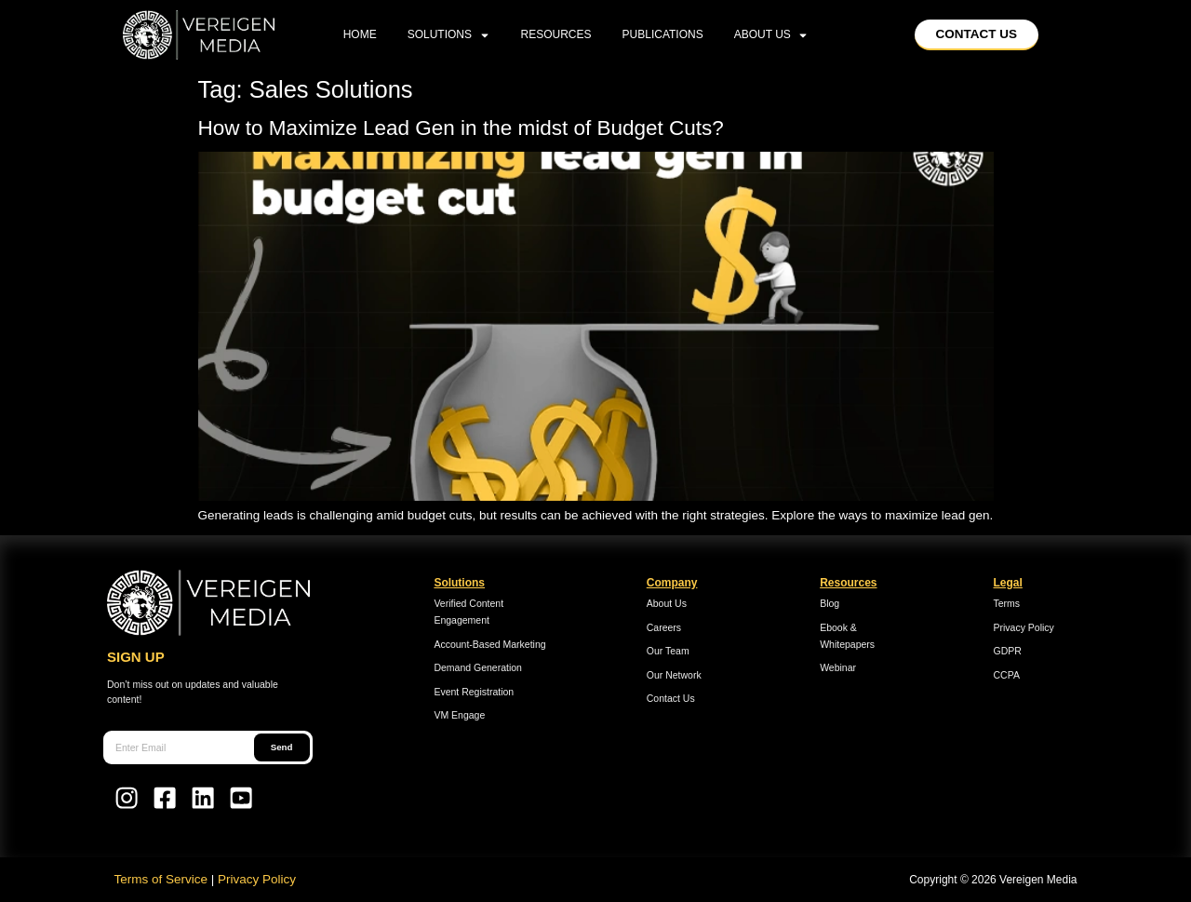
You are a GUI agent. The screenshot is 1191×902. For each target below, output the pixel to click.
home (360, 34)
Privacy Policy (1024, 627)
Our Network (674, 674)
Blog (829, 603)
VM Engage (459, 714)
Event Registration (474, 691)
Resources (556, 34)
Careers (664, 627)
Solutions (449, 34)
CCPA (1007, 674)
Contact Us (671, 698)
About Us (772, 34)
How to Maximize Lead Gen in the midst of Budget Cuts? (467, 128)
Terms (1007, 603)
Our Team (668, 650)
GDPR (1008, 650)
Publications (662, 34)
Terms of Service (161, 879)
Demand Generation (478, 667)
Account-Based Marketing (489, 644)
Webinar (838, 667)
